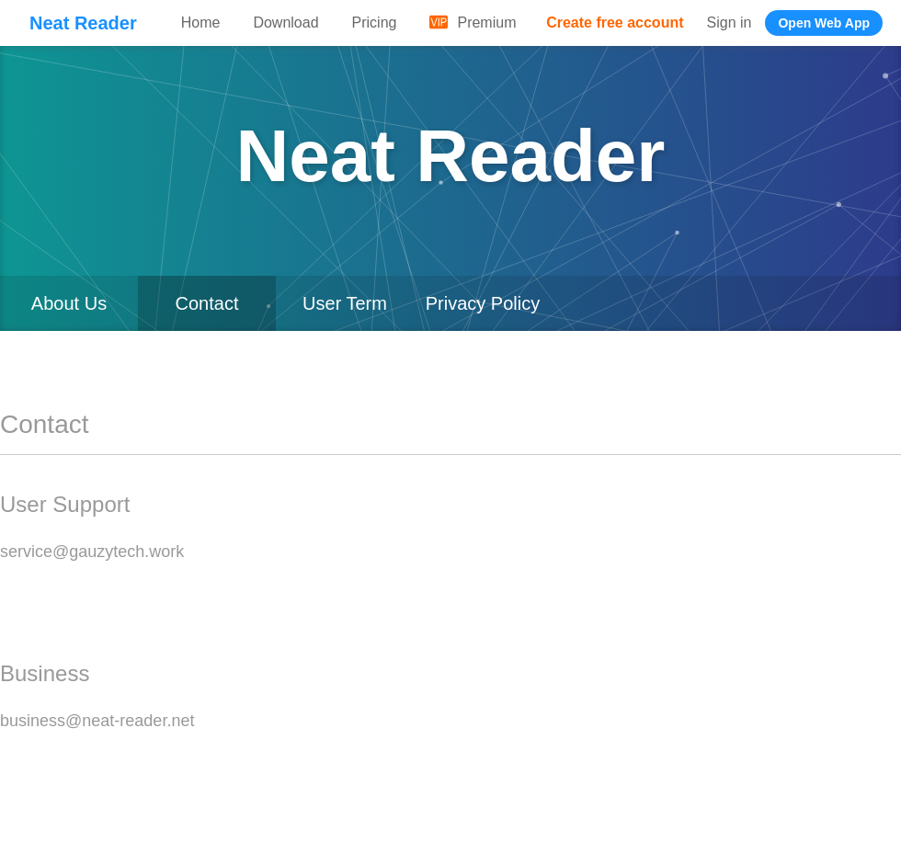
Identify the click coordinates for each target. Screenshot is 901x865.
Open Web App (824, 23)
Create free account (614, 22)
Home (201, 22)
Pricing (374, 22)
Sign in (729, 22)
